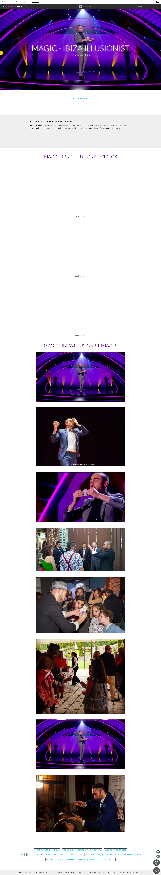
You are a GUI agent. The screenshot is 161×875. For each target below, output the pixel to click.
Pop (29, 855)
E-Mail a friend (80, 98)
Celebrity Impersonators (91, 859)
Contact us (157, 870)
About (45, 872)
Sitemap (139, 872)
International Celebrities (60, 859)
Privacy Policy (70, 872)
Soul (21, 855)
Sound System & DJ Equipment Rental (81, 850)
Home (21, 872)
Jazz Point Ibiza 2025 (115, 850)
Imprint (60, 872)
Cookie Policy (82, 872)
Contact (53, 872)
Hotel (111, 859)
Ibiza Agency (12, 6)
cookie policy (35, 2)
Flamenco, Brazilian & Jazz (49, 855)
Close (157, 2)
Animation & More (133, 855)
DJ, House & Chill (75, 855)
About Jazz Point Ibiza (47, 850)
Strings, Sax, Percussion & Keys (103, 855)
